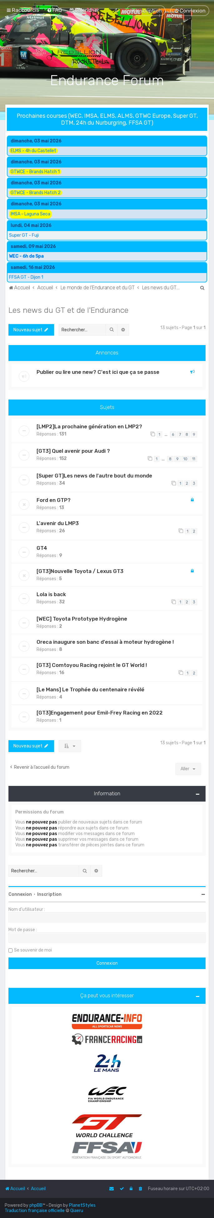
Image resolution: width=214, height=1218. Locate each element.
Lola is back (51, 594)
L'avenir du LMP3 (58, 522)
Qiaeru (76, 1210)
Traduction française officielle (35, 1210)
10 (185, 458)
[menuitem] (54, 10)
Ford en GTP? (54, 499)
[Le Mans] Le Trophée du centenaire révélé (90, 689)
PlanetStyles (82, 1205)
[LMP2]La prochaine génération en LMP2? (89, 426)
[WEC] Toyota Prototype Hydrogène (82, 618)
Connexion (20, 893)
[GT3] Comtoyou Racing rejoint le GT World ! (92, 664)
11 (193, 458)
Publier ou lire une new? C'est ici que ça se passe (98, 371)
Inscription (49, 893)
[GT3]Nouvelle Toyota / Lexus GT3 (80, 570)
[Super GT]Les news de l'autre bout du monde (94, 475)
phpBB (35, 1205)
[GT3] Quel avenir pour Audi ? (73, 450)
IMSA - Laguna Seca (30, 214)
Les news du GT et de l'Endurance (68, 309)
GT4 (42, 547)
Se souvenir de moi (33, 949)
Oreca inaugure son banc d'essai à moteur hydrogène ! (105, 641)
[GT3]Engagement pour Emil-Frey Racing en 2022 (100, 712)
